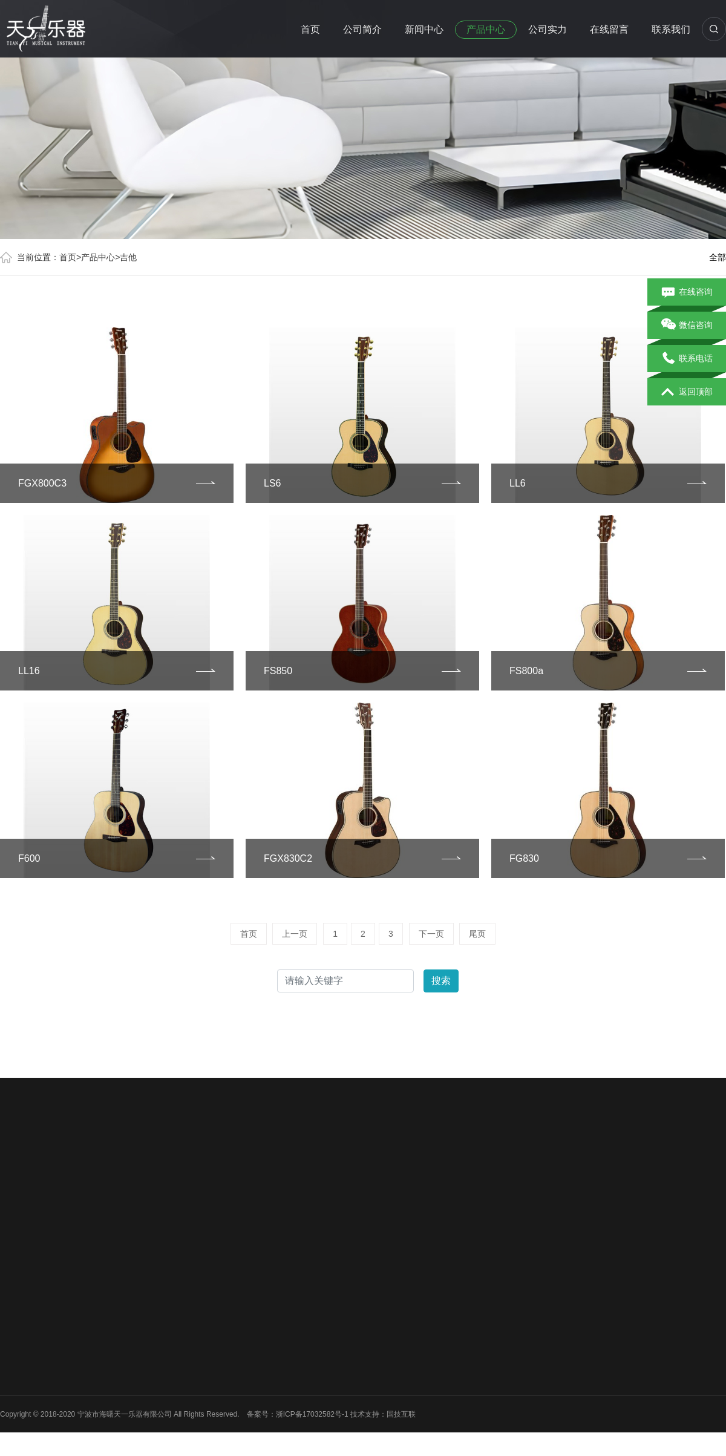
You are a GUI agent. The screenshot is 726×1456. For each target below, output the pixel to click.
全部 (717, 257)
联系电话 (687, 359)
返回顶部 (687, 392)
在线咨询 (687, 292)
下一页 (431, 934)
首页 (310, 29)
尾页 (477, 934)
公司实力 (547, 29)
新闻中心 (424, 29)
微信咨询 (687, 325)
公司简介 (362, 29)
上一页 (294, 934)
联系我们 (671, 29)
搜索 (441, 981)
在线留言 (609, 29)
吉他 (128, 257)
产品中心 (485, 29)
